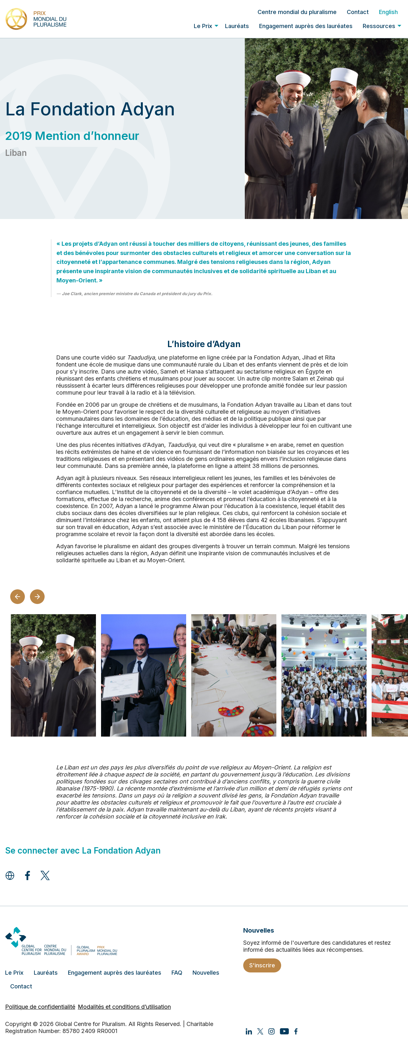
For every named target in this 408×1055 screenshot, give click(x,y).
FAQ (176, 972)
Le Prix (203, 26)
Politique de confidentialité (40, 1006)
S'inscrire (262, 965)
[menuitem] (297, 12)
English (388, 12)
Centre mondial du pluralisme (297, 12)
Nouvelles (206, 972)
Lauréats (237, 26)
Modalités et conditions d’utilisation (124, 1006)
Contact (358, 12)
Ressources (379, 26)
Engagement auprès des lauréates (306, 26)
